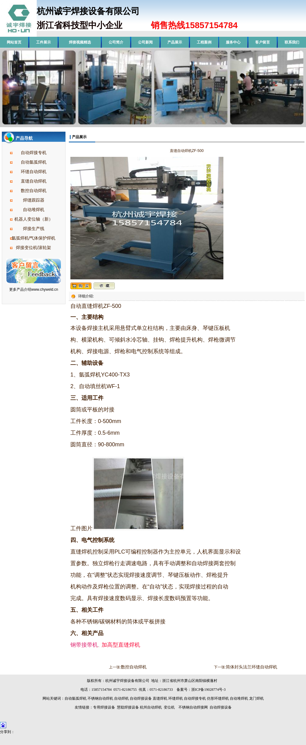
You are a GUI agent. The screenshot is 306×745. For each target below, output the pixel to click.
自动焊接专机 (34, 152)
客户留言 (262, 42)
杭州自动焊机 (151, 707)
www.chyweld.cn (44, 289)
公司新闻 (145, 42)
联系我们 (292, 42)
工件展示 (43, 42)
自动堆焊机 (33, 209)
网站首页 (14, 42)
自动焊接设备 (141, 698)
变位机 (169, 707)
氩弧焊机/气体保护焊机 (34, 238)
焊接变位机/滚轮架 (33, 247)
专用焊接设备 (104, 707)
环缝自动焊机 (34, 171)
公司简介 (116, 42)
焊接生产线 (33, 228)
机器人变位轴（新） (33, 219)
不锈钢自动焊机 (100, 698)
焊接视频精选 (80, 42)
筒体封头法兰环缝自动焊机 (251, 666)
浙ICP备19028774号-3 (208, 689)
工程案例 (204, 42)
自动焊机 (121, 698)
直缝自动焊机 (34, 181)
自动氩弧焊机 (34, 162)
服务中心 (233, 42)
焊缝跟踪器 (33, 200)
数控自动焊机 (34, 190)
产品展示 (174, 42)
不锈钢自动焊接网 (193, 707)
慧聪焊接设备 (127, 707)
